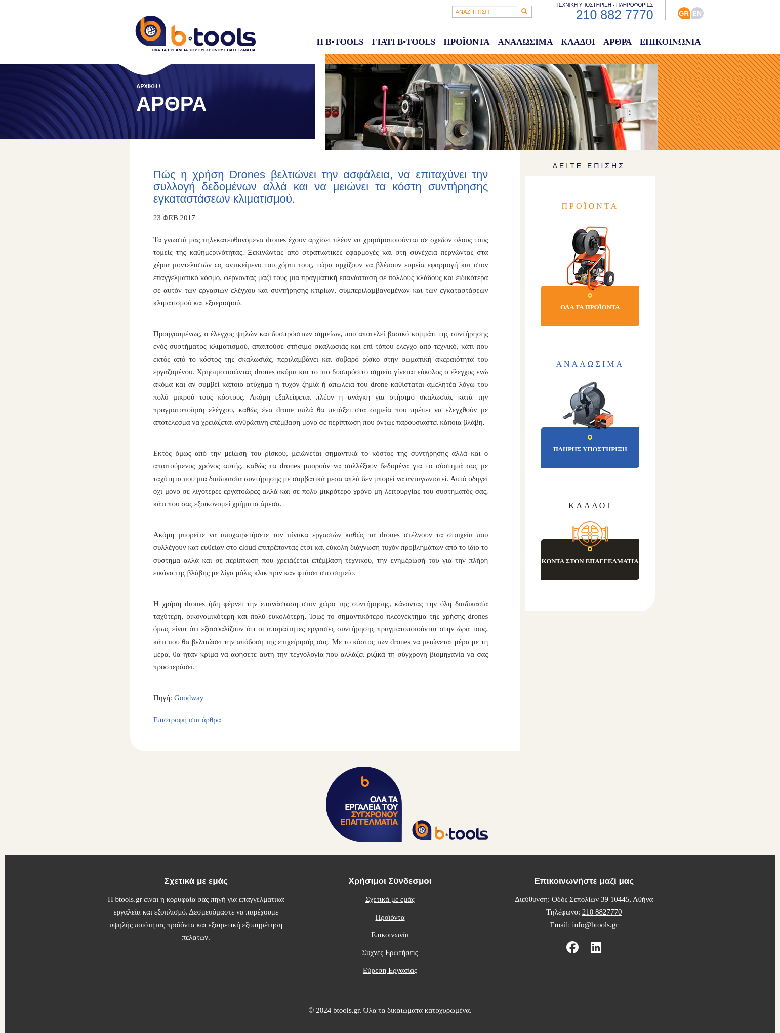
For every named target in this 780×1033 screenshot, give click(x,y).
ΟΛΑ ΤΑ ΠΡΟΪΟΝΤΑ (590, 307)
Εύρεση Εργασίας (390, 970)
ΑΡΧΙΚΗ (146, 86)
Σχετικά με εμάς (390, 899)
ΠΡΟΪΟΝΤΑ (467, 42)
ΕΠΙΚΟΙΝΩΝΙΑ (670, 42)
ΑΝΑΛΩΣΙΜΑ (525, 42)
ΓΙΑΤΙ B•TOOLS (404, 42)
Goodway (188, 698)
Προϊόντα (389, 917)
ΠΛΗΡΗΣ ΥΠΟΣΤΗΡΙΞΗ (590, 449)
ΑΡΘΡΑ (617, 42)
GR (684, 13)
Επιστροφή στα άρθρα (187, 720)
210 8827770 (602, 912)
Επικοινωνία (390, 935)
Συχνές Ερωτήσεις (390, 952)
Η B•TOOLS (340, 42)
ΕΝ (697, 13)
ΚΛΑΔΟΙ (578, 42)
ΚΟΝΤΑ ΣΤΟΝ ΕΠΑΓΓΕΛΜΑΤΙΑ (590, 561)
